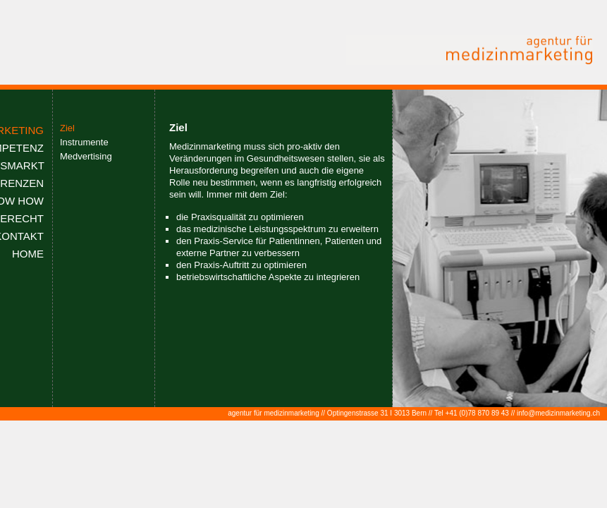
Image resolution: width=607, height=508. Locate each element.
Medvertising (86, 156)
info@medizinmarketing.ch (558, 413)
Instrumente (84, 142)
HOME (28, 254)
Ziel (67, 128)
